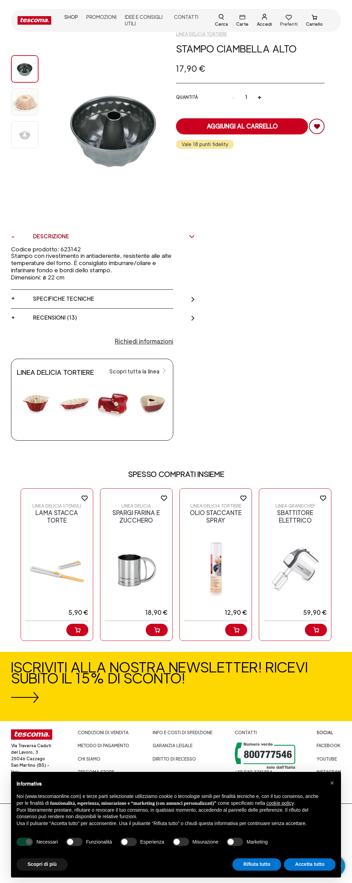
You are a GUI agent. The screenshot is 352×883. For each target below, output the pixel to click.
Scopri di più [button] (42, 864)
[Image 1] (24, 102)
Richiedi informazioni (144, 341)
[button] (332, 782)
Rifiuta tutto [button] (257, 864)
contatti (186, 17)
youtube (327, 759)
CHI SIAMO (89, 759)
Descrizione (114, 236)
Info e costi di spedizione (182, 732)
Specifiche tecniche (114, 299)
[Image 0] (24, 69)
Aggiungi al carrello (242, 126)
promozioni (101, 17)
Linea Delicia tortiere (201, 34)
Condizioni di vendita (103, 732)
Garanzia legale (172, 745)
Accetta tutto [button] (309, 864)
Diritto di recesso (174, 759)
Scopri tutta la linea (138, 371)
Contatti (246, 732)
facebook (329, 745)
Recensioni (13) (114, 317)
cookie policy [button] (280, 803)
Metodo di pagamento (103, 745)
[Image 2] (24, 134)
